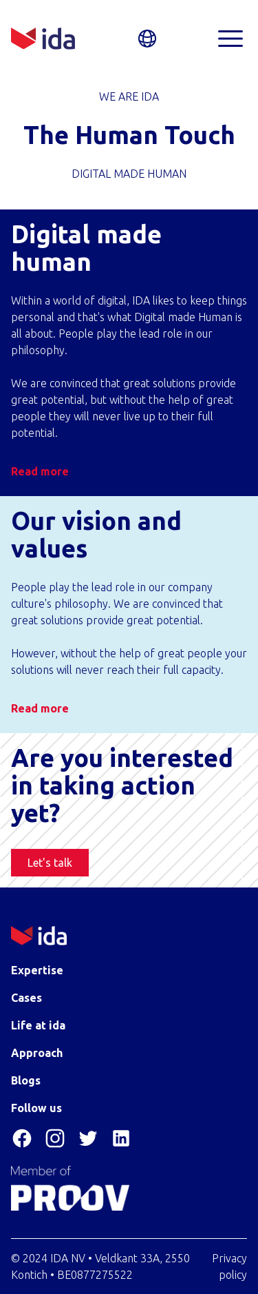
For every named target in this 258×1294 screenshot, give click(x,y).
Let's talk (50, 862)
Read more (40, 471)
